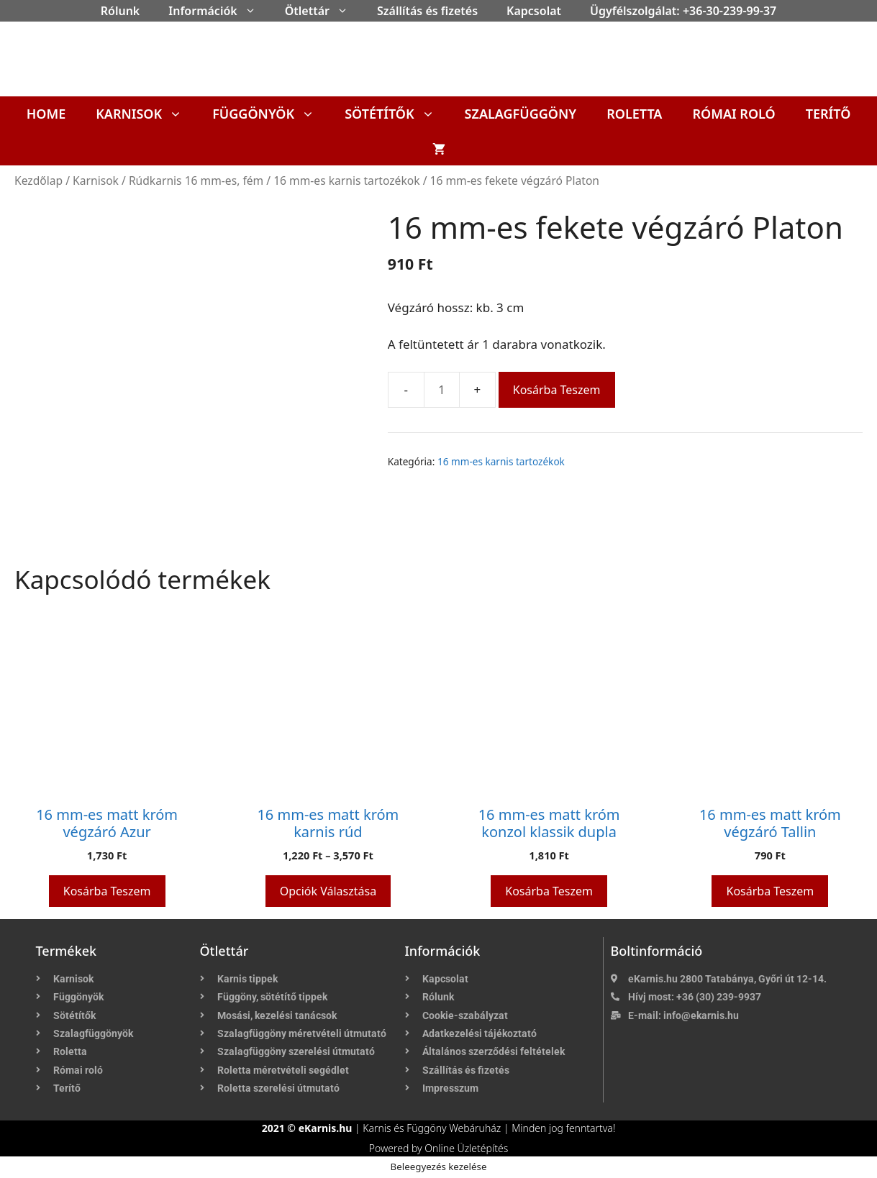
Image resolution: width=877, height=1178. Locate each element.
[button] (254, 11)
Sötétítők (397, 113)
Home (46, 113)
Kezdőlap (38, 180)
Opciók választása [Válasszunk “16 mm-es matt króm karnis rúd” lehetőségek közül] (328, 891)
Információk (219, 11)
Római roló (733, 113)
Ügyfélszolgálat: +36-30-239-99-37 (683, 11)
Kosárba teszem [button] (107, 891)
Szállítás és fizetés (427, 11)
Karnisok (146, 113)
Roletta (634, 113)
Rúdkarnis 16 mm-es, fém (196, 180)
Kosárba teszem (557, 390)
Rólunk (120, 11)
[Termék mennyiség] (442, 390)
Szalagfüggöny (521, 113)
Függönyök (271, 113)
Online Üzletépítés (466, 1148)
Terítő (828, 113)
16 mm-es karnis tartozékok (346, 180)
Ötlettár (324, 11)
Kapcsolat (533, 11)
